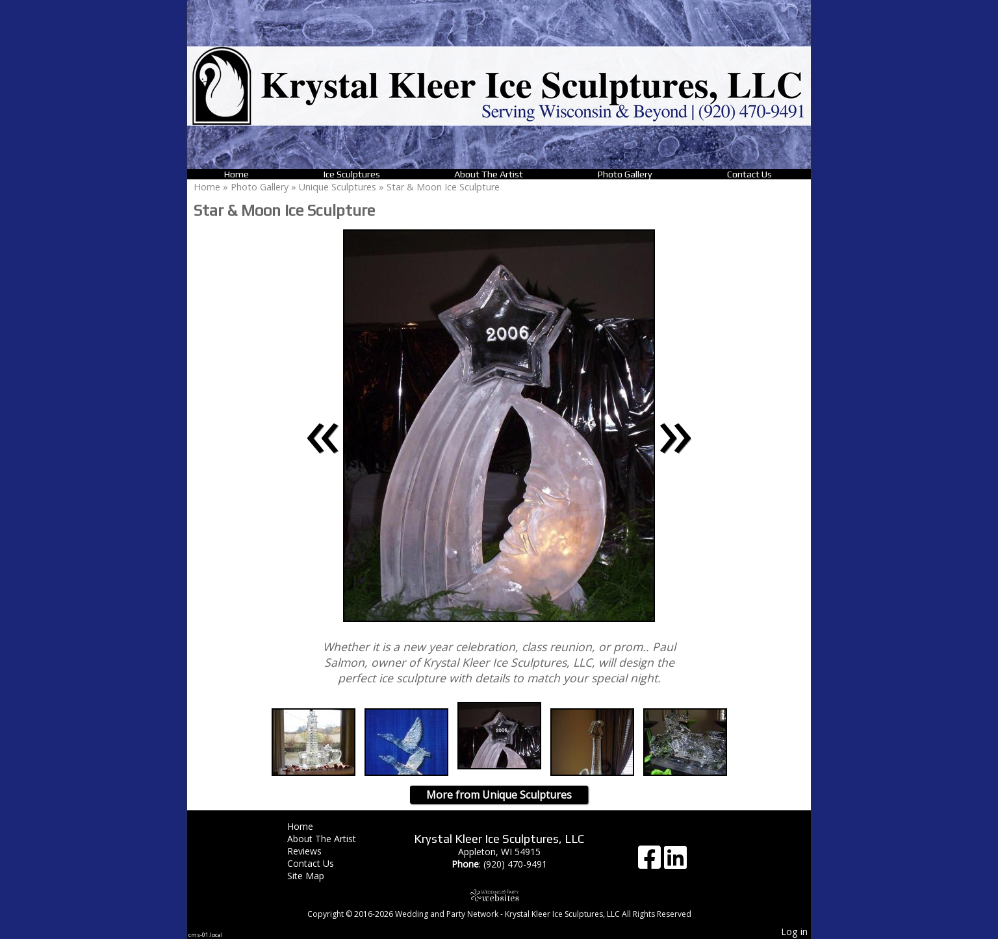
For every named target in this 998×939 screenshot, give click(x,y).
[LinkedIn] (675, 862)
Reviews (314, 851)
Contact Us (749, 174)
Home (236, 174)
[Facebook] (651, 862)
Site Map (315, 875)
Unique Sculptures (337, 187)
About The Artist (488, 174)
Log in (794, 931)
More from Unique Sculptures (499, 795)
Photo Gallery (625, 174)
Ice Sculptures (352, 174)
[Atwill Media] (499, 895)
